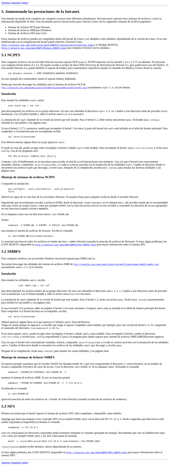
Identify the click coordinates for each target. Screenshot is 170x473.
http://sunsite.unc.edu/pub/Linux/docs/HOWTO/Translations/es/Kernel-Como (47, 44)
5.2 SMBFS (11, 255)
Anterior (5, 2)
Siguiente (16, 2)
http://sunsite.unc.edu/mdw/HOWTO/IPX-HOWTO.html (65, 248)
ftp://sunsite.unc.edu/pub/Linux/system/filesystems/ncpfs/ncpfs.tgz (44, 88)
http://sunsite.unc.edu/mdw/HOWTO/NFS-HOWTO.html (96, 459)
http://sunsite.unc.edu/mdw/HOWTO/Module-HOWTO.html (33, 47)
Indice (25, 2)
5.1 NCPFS (10, 55)
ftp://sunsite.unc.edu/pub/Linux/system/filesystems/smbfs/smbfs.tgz (116, 268)
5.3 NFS (8, 413)
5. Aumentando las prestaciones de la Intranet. (40, 11)
